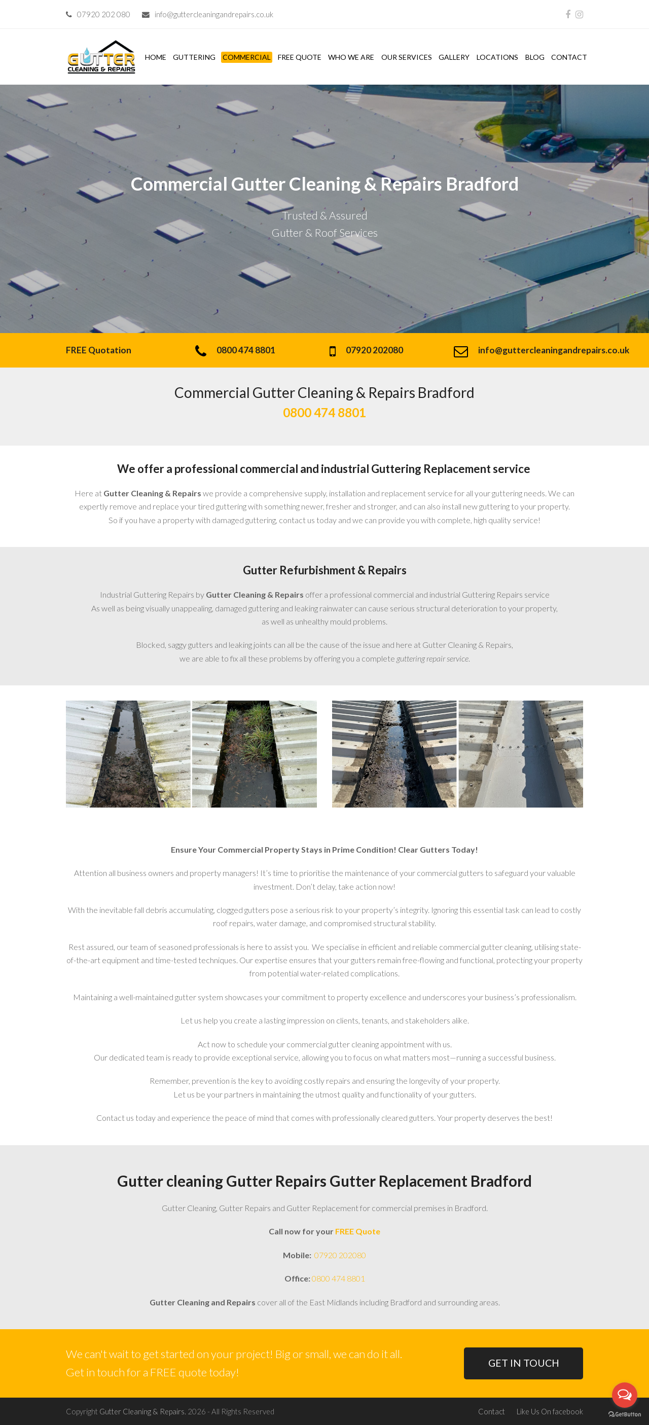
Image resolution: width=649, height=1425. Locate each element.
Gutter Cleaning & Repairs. (142, 1411)
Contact (491, 1411)
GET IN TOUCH (523, 1363)
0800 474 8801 (338, 1278)
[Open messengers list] (624, 1395)
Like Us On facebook (550, 1411)
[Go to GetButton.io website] (624, 1414)
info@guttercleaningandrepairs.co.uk (214, 14)
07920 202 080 (103, 14)
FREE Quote (357, 1231)
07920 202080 (339, 1255)
